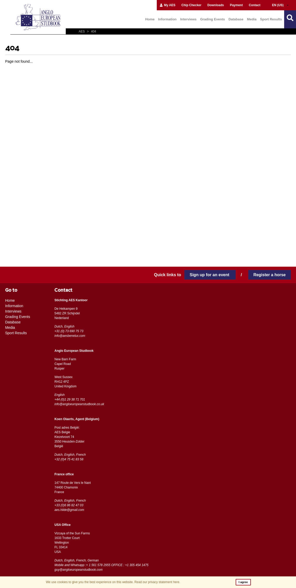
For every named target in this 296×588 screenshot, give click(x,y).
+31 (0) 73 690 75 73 (68, 331)
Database (235, 19)
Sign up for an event (210, 275)
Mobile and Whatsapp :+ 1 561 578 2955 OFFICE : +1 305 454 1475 (101, 565)
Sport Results (271, 19)
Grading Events (212, 19)
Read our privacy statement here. (157, 582)
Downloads (215, 5)
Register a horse (269, 275)
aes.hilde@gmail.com (69, 510)
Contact (254, 5)
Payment (236, 5)
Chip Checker (191, 5)
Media (252, 19)
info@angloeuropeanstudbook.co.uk (79, 404)
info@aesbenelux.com (69, 336)
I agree (243, 582)
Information (167, 19)
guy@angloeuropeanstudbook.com (78, 569)
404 (91, 31)
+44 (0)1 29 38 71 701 (69, 399)
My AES (167, 5)
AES (82, 31)
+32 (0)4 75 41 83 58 (68, 459)
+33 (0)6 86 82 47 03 (68, 505)
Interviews (188, 19)
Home (149, 19)
